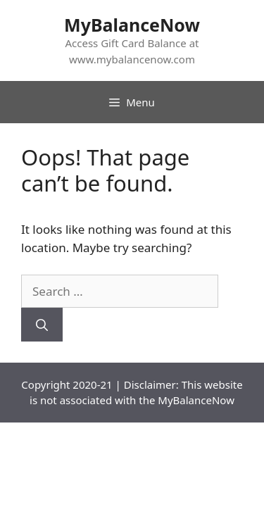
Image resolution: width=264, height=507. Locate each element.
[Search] (42, 325)
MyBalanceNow (132, 25)
